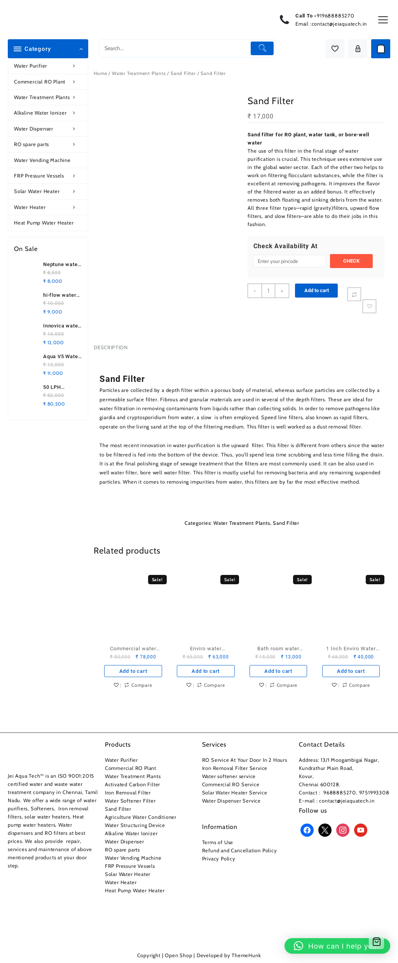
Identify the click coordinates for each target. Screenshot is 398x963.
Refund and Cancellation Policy (239, 850)
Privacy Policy (219, 858)
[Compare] (354, 294)
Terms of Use (218, 842)
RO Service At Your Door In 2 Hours (244, 760)
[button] (337, 946)
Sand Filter (183, 73)
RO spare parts (49, 144)
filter (289, 151)
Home (100, 73)
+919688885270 (334, 15)
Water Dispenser (49, 128)
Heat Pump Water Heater (44, 222)
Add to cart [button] (133, 671)
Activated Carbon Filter (132, 784)
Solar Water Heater (49, 191)
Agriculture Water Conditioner (140, 817)
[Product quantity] (268, 291)
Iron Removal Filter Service (235, 768)
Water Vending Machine (42, 160)
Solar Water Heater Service (234, 792)
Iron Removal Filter (128, 792)
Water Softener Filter (130, 801)
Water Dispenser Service (231, 801)
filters (294, 216)
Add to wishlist (369, 306)
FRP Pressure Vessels (49, 175)
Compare (141, 685)
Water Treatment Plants (49, 97)
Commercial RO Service (231, 784)
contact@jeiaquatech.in (339, 24)
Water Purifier (49, 65)
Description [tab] (110, 347)
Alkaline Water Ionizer (49, 112)
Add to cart (316, 290)
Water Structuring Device (135, 825)
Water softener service (229, 776)
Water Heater (49, 207)
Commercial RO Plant (49, 81)
